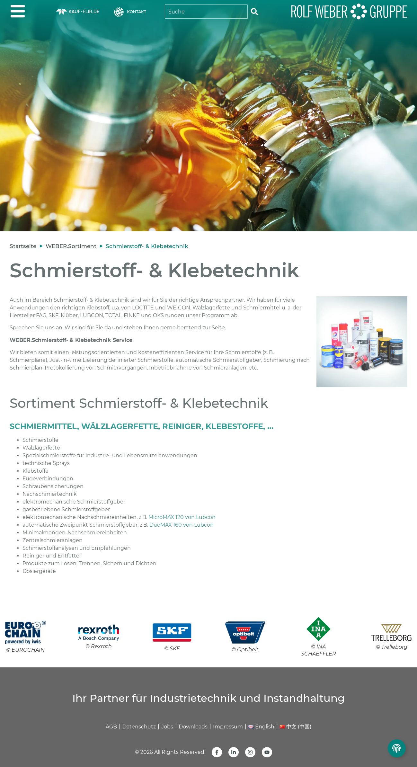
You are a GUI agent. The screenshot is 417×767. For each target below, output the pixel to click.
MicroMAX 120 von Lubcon (182, 517)
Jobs (167, 727)
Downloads (193, 727)
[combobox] (206, 11)
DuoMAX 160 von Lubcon (181, 525)
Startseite (23, 246)
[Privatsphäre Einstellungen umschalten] (397, 748)
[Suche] (254, 11)
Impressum (228, 727)
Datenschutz (139, 727)
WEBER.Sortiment (71, 246)
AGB (111, 727)
